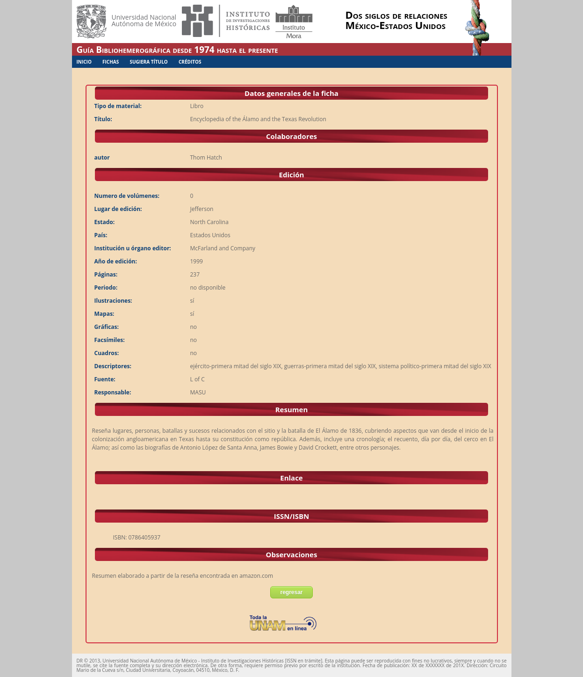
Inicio (84, 61)
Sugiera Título (148, 61)
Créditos (190, 61)
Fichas (110, 61)
